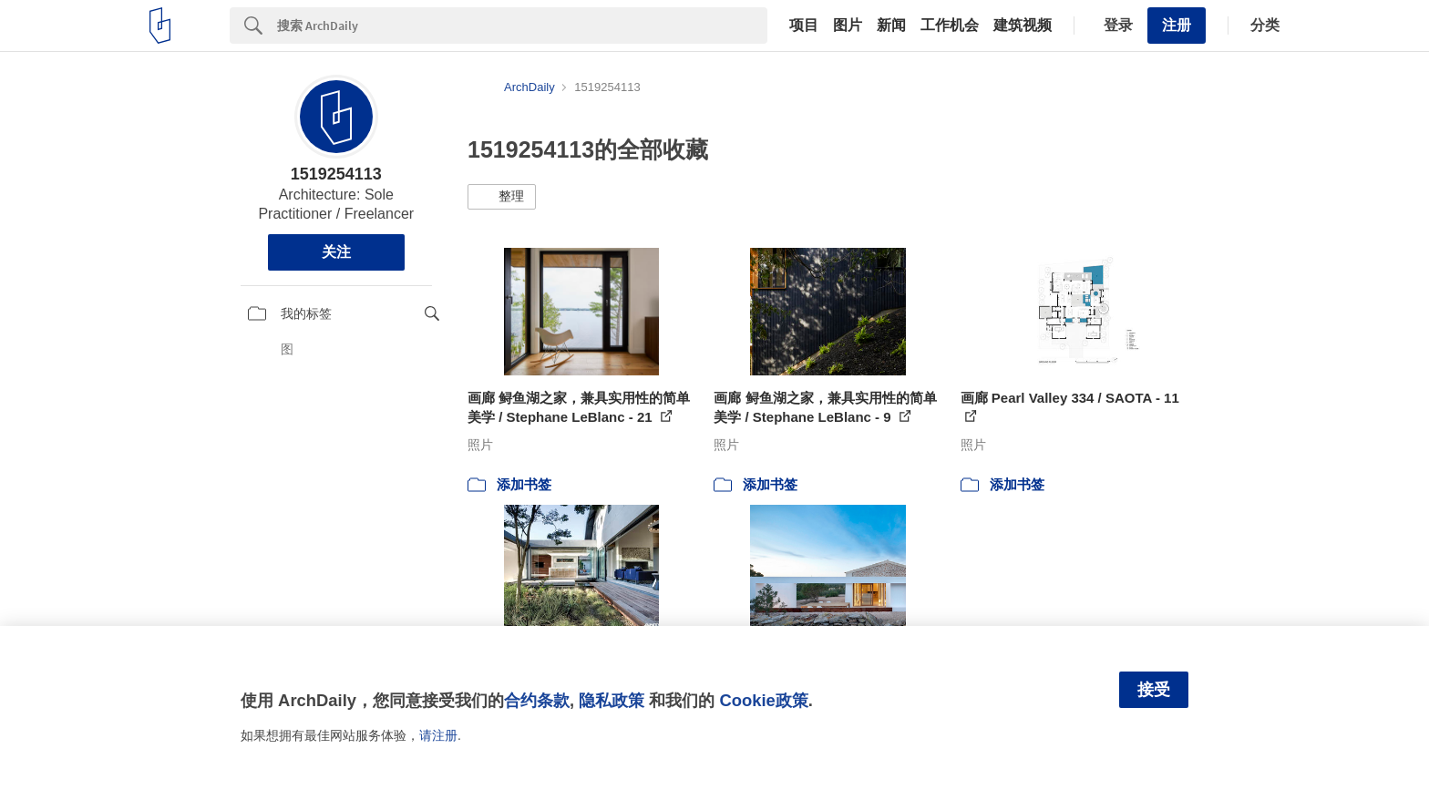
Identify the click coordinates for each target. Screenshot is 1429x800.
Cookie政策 (763, 700)
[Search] (522, 25)
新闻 (891, 25)
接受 (1153, 690)
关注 (336, 252)
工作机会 (949, 25)
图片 (847, 25)
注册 (1176, 25)
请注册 (438, 735)
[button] (502, 197)
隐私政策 (611, 700)
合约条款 (537, 700)
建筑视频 (1022, 25)
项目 (803, 25)
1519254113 (336, 174)
